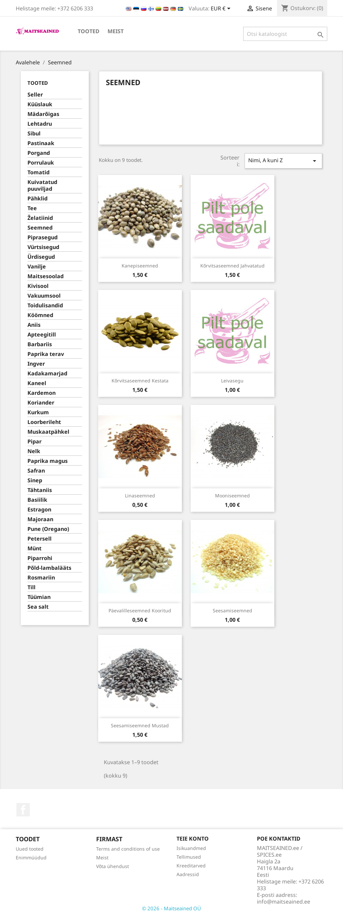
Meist (116, 31)
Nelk (33, 451)
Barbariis (39, 344)
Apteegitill (41, 334)
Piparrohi (39, 558)
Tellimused (189, 857)
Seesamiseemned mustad (140, 725)
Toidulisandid (45, 305)
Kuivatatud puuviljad (42, 185)
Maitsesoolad (45, 276)
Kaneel (36, 383)
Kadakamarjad (47, 373)
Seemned (40, 227)
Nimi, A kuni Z (283, 161)
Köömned (40, 315)
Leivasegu (232, 380)
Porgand (38, 153)
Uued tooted (30, 849)
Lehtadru (39, 123)
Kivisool (38, 286)
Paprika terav (45, 354)
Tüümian (39, 597)
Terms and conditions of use (128, 849)
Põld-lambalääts (49, 567)
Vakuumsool (44, 295)
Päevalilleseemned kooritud (140, 610)
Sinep (34, 480)
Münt (34, 548)
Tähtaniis (39, 490)
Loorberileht (44, 422)
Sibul (34, 133)
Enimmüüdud (31, 857)
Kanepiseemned (140, 265)
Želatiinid (40, 218)
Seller (35, 94)
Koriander (40, 402)
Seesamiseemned (232, 610)
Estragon (39, 509)
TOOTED (88, 31)
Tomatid (38, 172)
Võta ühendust (112, 866)
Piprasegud (42, 237)
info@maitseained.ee (283, 901)
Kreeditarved (191, 865)
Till (31, 587)
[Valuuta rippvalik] (222, 9)
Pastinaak (40, 143)
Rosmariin (41, 577)
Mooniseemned (232, 495)
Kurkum (38, 412)
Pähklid (37, 198)
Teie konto (193, 838)
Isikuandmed (191, 848)
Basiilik (37, 499)
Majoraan (40, 519)
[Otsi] (285, 34)
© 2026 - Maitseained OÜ (171, 908)
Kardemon (41, 392)
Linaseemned (140, 495)
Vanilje (36, 266)
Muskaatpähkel (48, 431)
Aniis (34, 324)
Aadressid (188, 874)
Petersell (39, 538)
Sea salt (38, 606)
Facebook (23, 809)
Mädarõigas (43, 114)
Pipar (34, 441)
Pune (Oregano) (48, 529)
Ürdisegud (41, 256)
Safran (36, 470)
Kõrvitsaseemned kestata (140, 380)
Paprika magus (47, 461)
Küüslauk (39, 104)
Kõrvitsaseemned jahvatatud (232, 265)
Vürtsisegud (43, 247)
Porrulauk (40, 162)
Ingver (36, 363)
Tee (32, 208)
